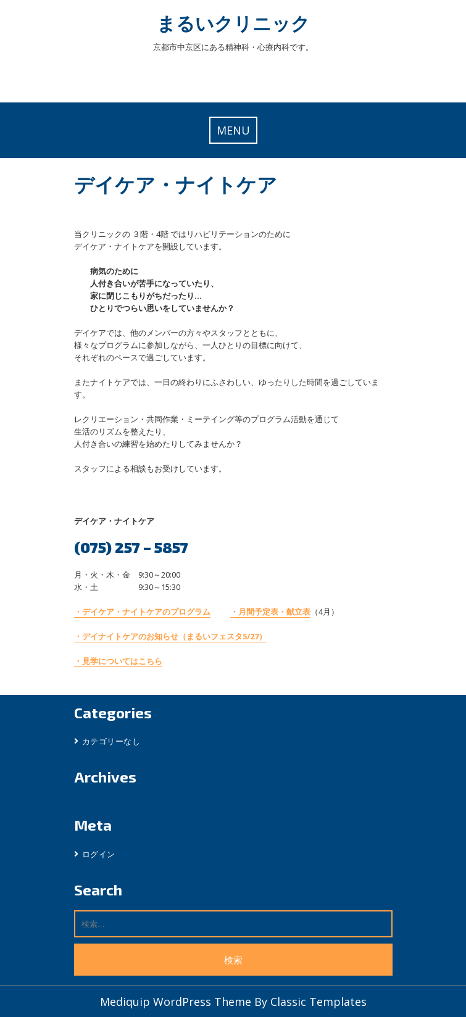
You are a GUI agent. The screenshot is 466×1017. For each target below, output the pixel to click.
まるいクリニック (233, 23)
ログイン (98, 854)
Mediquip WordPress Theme (177, 1001)
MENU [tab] (233, 130)
